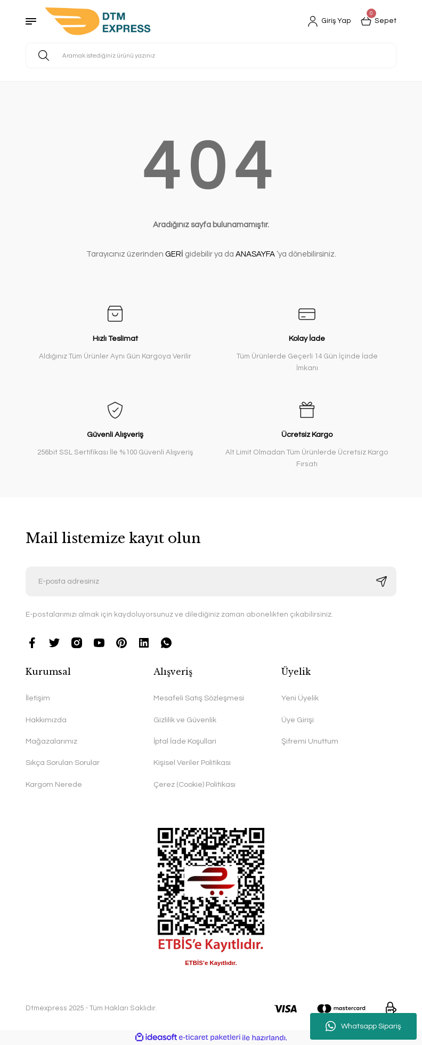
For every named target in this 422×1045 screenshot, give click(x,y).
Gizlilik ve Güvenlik (184, 720)
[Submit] (381, 581)
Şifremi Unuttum (309, 741)
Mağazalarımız (51, 741)
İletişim (38, 698)
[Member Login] (329, 21)
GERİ (174, 254)
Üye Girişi (297, 720)
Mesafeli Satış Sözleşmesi (198, 698)
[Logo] (98, 21)
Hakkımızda (46, 720)
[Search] (211, 55)
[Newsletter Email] (211, 581)
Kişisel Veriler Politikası (192, 763)
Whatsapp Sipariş (363, 1026)
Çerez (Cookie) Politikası (194, 784)
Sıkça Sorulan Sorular (63, 763)
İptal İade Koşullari (184, 741)
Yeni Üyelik (300, 698)
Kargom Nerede (54, 784)
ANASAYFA (255, 254)
